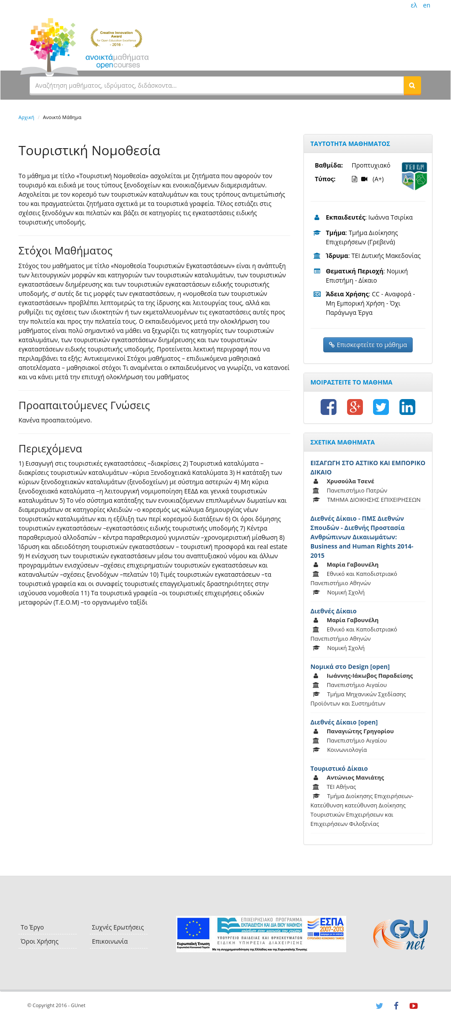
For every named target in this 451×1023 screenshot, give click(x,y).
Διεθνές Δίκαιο (334, 611)
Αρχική (26, 117)
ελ (414, 5)
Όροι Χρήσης (40, 941)
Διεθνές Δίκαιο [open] (344, 722)
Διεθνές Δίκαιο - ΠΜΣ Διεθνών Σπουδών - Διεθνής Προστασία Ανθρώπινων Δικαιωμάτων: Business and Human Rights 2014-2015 (362, 537)
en (426, 5)
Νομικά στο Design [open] (350, 666)
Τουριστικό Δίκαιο (339, 768)
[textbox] (217, 85)
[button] (412, 85)
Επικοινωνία (110, 941)
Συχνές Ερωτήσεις (118, 927)
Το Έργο (32, 927)
